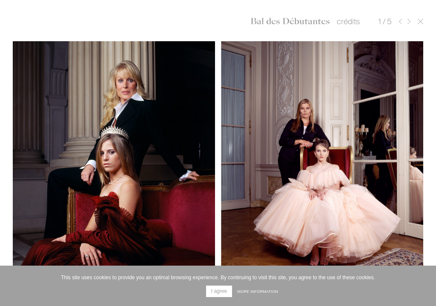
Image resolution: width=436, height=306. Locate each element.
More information (257, 291)
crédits (348, 22)
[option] (218, 165)
